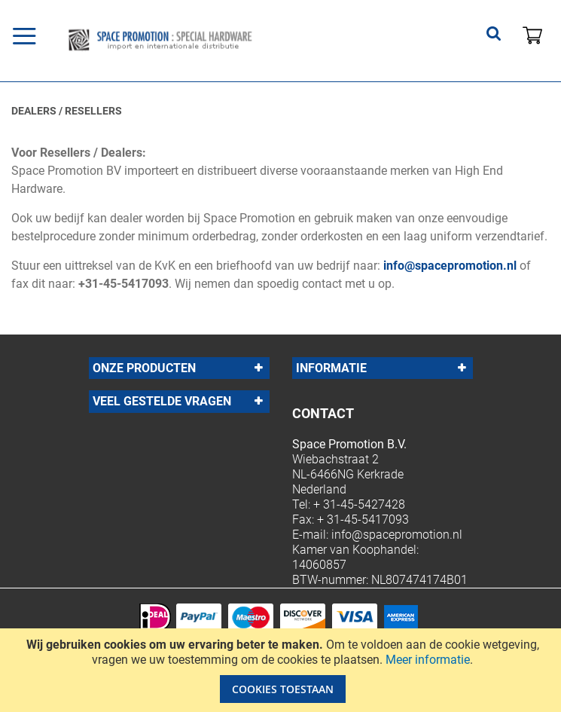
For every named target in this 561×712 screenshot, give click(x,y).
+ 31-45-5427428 (359, 504)
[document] (282, 670)
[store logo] (191, 40)
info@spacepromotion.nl (450, 265)
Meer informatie (428, 659)
